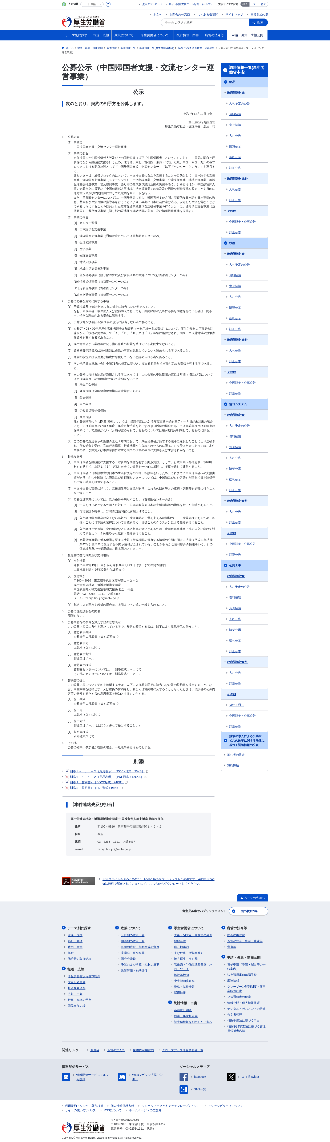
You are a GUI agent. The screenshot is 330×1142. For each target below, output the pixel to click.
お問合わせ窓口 (179, 14)
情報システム (238, 404)
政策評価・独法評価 (134, 970)
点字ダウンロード (152, 4)
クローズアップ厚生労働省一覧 (182, 1049)
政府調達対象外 (237, 178)
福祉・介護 (75, 940)
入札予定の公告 (239, 103)
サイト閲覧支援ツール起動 (184, 4)
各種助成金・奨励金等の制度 (140, 946)
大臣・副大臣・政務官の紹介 (193, 934)
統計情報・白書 (186, 1002)
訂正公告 (235, 168)
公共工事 (235, 565)
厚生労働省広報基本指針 (84, 975)
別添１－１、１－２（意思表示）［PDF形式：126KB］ (106, 777)
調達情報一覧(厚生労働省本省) (246, 70)
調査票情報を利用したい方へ (193, 1020)
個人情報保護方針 (122, 1104)
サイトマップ (234, 14)
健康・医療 (75, 934)
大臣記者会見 (76, 981)
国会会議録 (128, 958)
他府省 (94, 1049)
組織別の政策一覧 (133, 940)
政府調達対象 (236, 92)
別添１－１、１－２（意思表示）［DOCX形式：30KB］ (106, 771)
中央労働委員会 (184, 980)
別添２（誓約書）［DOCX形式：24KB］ (96, 782)
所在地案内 (181, 946)
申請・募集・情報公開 (244, 956)
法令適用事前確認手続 (242, 973)
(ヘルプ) (207, 4)
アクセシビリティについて (225, 1104)
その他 (231, 211)
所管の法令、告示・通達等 (245, 940)
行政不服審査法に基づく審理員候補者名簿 (246, 1027)
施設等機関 (181, 974)
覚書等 (231, 946)
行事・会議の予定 (79, 998)
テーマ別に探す (79, 927)
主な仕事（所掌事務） (189, 952)
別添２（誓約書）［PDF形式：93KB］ (95, 788)
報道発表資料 (76, 986)
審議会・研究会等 (133, 952)
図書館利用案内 (143, 1049)
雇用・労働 (75, 946)
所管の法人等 (116, 1049)
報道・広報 (76, 968)
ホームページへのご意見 (145, 1109)
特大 (263, 4)
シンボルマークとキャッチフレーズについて (171, 1104)
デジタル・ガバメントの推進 (246, 1007)
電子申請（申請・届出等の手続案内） (246, 965)
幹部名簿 (180, 940)
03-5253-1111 (134, 1127)
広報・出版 (75, 992)
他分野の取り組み (79, 958)
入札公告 (235, 135)
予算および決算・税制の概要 (140, 964)
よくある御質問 (207, 14)
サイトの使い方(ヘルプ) (80, 1109)
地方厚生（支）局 (186, 958)
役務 (232, 243)
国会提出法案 (236, 934)
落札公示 (235, 157)
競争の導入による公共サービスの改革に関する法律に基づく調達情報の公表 (247, 740)
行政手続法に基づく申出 (243, 1019)
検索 (260, 22)
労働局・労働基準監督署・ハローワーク (193, 966)
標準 (245, 4)
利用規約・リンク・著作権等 (84, 1104)
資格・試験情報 (184, 986)
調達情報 (233, 979)
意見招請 (235, 125)
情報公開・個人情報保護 (243, 1001)
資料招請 (235, 114)
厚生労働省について (189, 927)
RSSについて (113, 1109)
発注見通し (236, 705)
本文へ (157, 14)
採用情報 (180, 992)
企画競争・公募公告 (242, 221)
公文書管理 (234, 1013)
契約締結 (233, 765)
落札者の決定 (236, 754)
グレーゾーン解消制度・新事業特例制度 (246, 987)
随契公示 (235, 146)
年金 (71, 952)
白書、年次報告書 (186, 1014)
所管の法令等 (237, 927)
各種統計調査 (183, 1009)
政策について (131, 927)
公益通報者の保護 (239, 995)
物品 (232, 82)
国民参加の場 (259, 14)
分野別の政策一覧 (133, 934)
